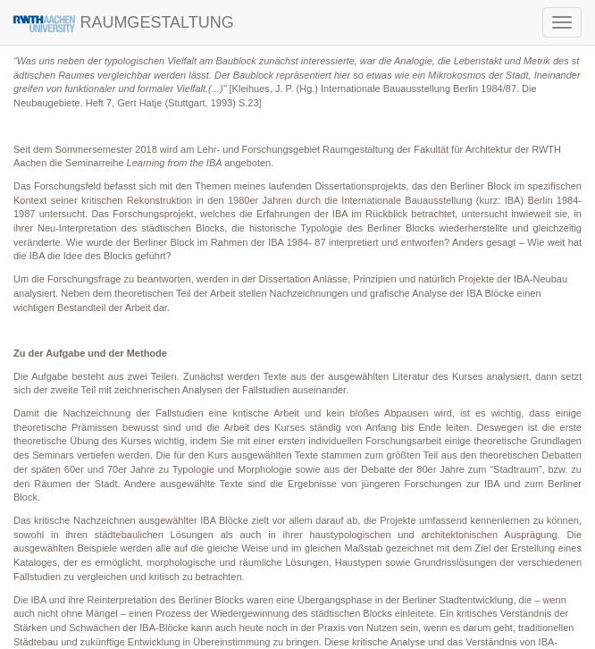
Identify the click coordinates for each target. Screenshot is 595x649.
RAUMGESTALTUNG (123, 22)
